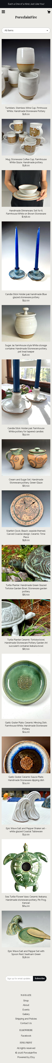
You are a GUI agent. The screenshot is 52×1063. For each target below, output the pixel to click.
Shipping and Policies (26, 1018)
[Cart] (48, 12)
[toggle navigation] (3, 11)
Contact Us (26, 1023)
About (26, 1005)
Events (26, 1009)
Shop (26, 1000)
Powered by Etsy (26, 1057)
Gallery (26, 1014)
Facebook (26, 1035)
